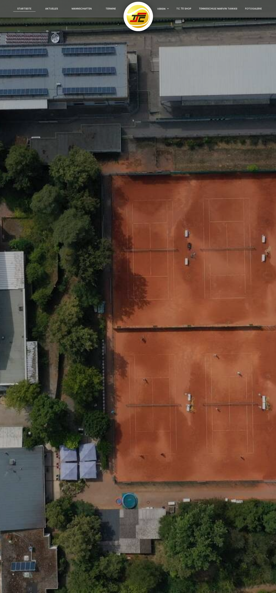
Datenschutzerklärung (208, 516)
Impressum (216, 586)
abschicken (202, 525)
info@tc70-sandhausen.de (160, 565)
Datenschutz (236, 586)
